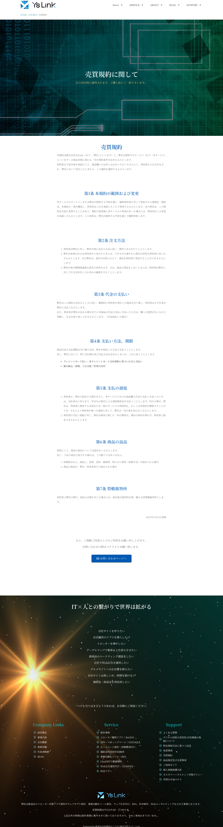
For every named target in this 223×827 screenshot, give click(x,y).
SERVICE (136, 5)
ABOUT (156, 5)
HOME (23, 14)
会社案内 (33, 14)
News (118, 5)
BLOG (174, 5)
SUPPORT (194, 5)
